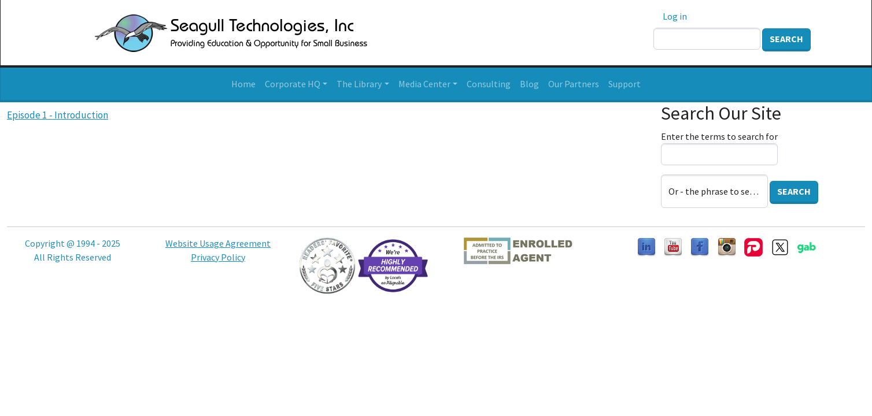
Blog (529, 84)
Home (243, 84)
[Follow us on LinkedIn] (646, 246)
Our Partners (573, 84)
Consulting (489, 84)
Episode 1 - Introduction (57, 115)
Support (624, 84)
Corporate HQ (292, 84)
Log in (675, 16)
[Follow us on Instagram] (727, 246)
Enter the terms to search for (719, 136)
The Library (359, 84)
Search (786, 38)
